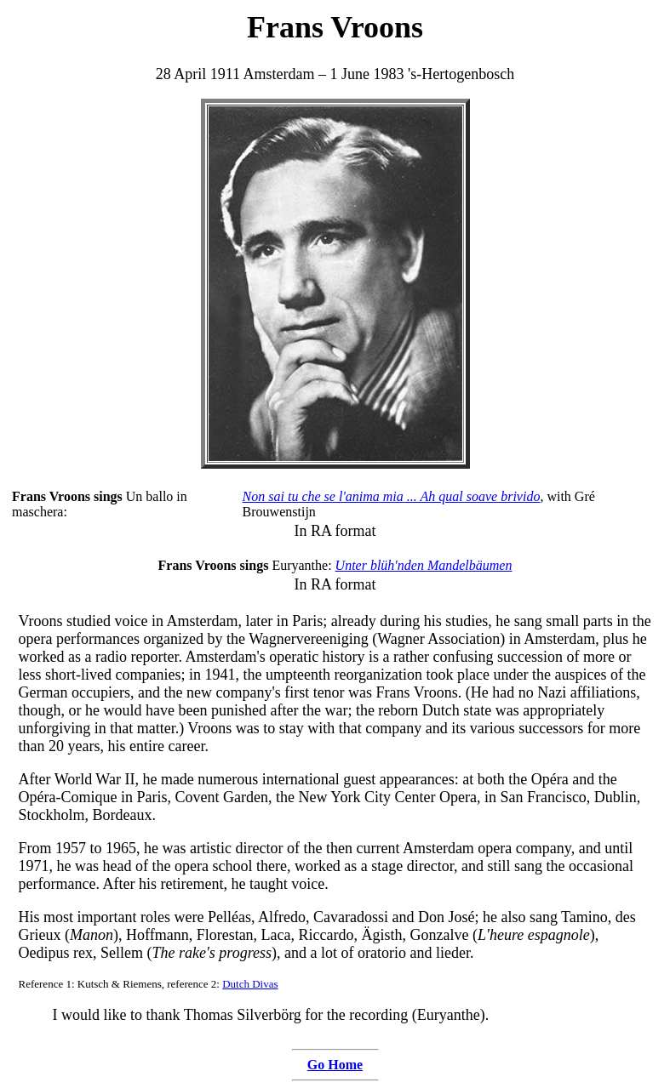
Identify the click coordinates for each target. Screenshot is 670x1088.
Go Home (335, 1064)
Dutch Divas (250, 983)
